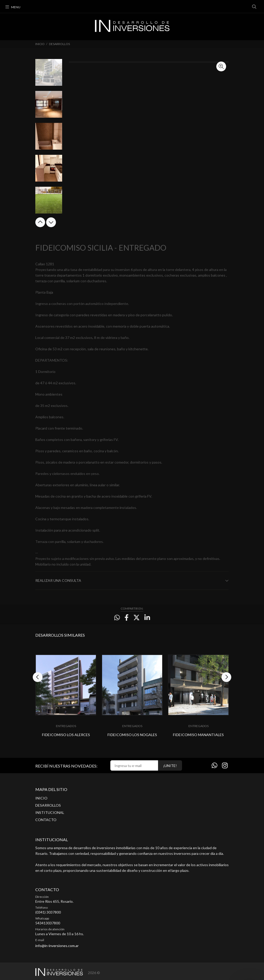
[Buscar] (254, 7)
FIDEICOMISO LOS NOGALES (132, 734)
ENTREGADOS (66, 726)
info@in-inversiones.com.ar (57, 945)
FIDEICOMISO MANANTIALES (198, 734)
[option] (48, 75)
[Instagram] (225, 765)
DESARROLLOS (59, 44)
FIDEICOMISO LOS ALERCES (66, 734)
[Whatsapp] (214, 765)
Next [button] (51, 222)
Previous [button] (40, 222)
